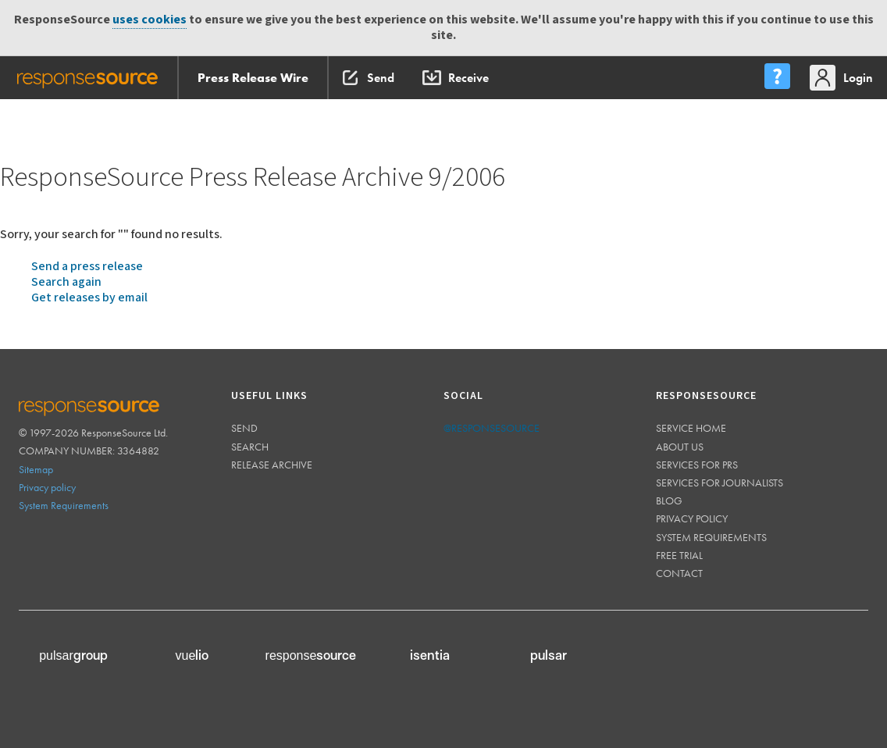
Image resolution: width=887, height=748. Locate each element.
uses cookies (149, 20)
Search (250, 447)
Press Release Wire (253, 77)
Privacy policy (47, 487)
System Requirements (64, 505)
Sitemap (36, 469)
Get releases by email (89, 298)
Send (244, 428)
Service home (691, 428)
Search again (66, 282)
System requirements (711, 537)
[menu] (777, 77)
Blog (669, 500)
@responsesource (492, 428)
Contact (679, 573)
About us (680, 447)
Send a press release (87, 266)
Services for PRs (697, 465)
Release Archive (271, 465)
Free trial (679, 555)
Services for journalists (719, 483)
